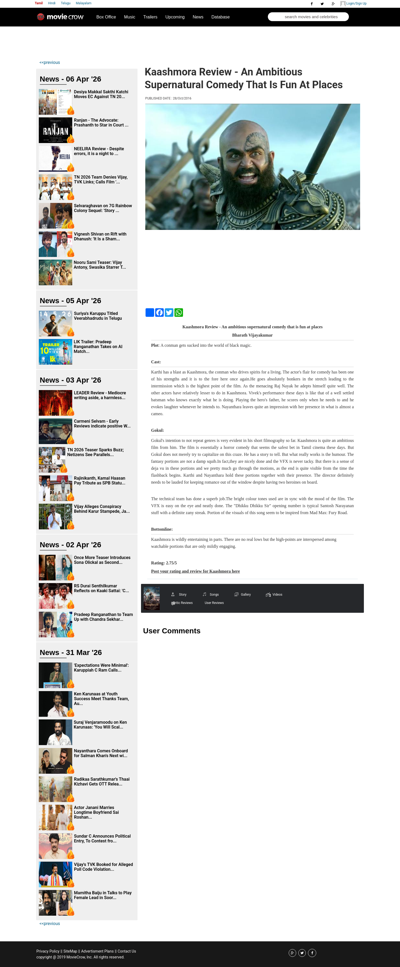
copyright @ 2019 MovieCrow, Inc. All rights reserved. (80, 957)
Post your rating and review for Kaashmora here (195, 571)
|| (61, 951)
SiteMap (70, 951)
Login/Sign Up (353, 3)
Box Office (106, 17)
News (198, 17)
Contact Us (127, 951)
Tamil (39, 3)
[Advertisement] (136, 42)
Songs (214, 594)
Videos (277, 594)
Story (182, 594)
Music (129, 17)
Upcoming (175, 17)
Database (220, 17)
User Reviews (214, 603)
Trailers (150, 17)
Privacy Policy (47, 951)
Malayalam (83, 3)
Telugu (66, 3)
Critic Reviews (183, 603)
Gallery (246, 594)
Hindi (52, 3)
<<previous (50, 62)
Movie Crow (61, 19)
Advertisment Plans (97, 951)
